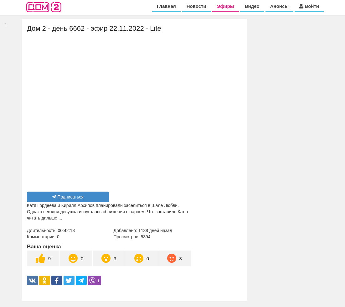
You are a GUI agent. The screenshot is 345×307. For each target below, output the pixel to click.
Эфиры (225, 6)
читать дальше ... (44, 217)
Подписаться (68, 196)
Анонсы (279, 6)
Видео (252, 6)
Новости (196, 6)
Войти (309, 6)
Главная (166, 6)
